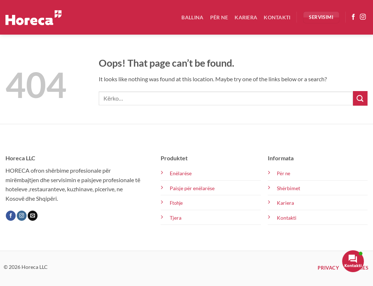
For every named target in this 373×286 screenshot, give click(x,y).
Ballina (192, 17)
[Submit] (360, 98)
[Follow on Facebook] (353, 17)
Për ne (219, 17)
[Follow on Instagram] (363, 17)
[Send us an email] (33, 216)
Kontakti (277, 17)
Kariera (246, 17)
